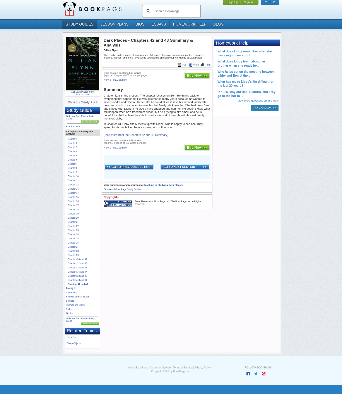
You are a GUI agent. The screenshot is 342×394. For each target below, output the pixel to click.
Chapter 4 (72, 151)
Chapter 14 (73, 193)
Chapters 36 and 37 (77, 272)
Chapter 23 (73, 230)
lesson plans (114, 24)
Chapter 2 (72, 143)
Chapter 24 (73, 234)
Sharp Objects (74, 343)
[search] (176, 11)
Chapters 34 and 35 (77, 267)
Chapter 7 (72, 164)
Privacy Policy (203, 367)
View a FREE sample (115, 79)
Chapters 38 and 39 (77, 276)
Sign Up (233, 2)
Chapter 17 (73, 205)
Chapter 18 (73, 209)
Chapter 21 (73, 222)
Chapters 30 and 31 (77, 259)
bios (140, 24)
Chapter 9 (72, 172)
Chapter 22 (73, 226)
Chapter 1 (72, 139)
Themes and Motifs (75, 305)
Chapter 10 (73, 176)
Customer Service (160, 367)
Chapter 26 (73, 243)
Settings (70, 301)
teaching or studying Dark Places (163, 185)
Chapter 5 (72, 155)
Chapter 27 (73, 247)
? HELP (270, 2)
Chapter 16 (73, 201)
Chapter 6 (72, 160)
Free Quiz (71, 288)
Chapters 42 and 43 (78, 284)
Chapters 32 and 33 (77, 263)
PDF (182, 64)
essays (158, 24)
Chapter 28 (73, 251)
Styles (69, 309)
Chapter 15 (73, 197)
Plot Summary (73, 126)
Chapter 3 (72, 147)
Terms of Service (182, 367)
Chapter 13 (73, 189)
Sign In (248, 2)
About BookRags (138, 367)
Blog (218, 24)
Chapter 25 (73, 238)
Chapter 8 (72, 168)
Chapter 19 (73, 214)
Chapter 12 (73, 184)
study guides (79, 24)
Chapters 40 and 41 (77, 280)
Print (205, 64)
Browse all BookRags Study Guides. (123, 189)
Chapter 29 (73, 255)
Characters (71, 292)
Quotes (69, 313)
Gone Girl (71, 337)
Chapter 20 (73, 218)
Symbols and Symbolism (78, 297)
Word (194, 64)
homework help (189, 24)
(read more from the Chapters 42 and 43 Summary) (136, 135)
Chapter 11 (73, 180)
